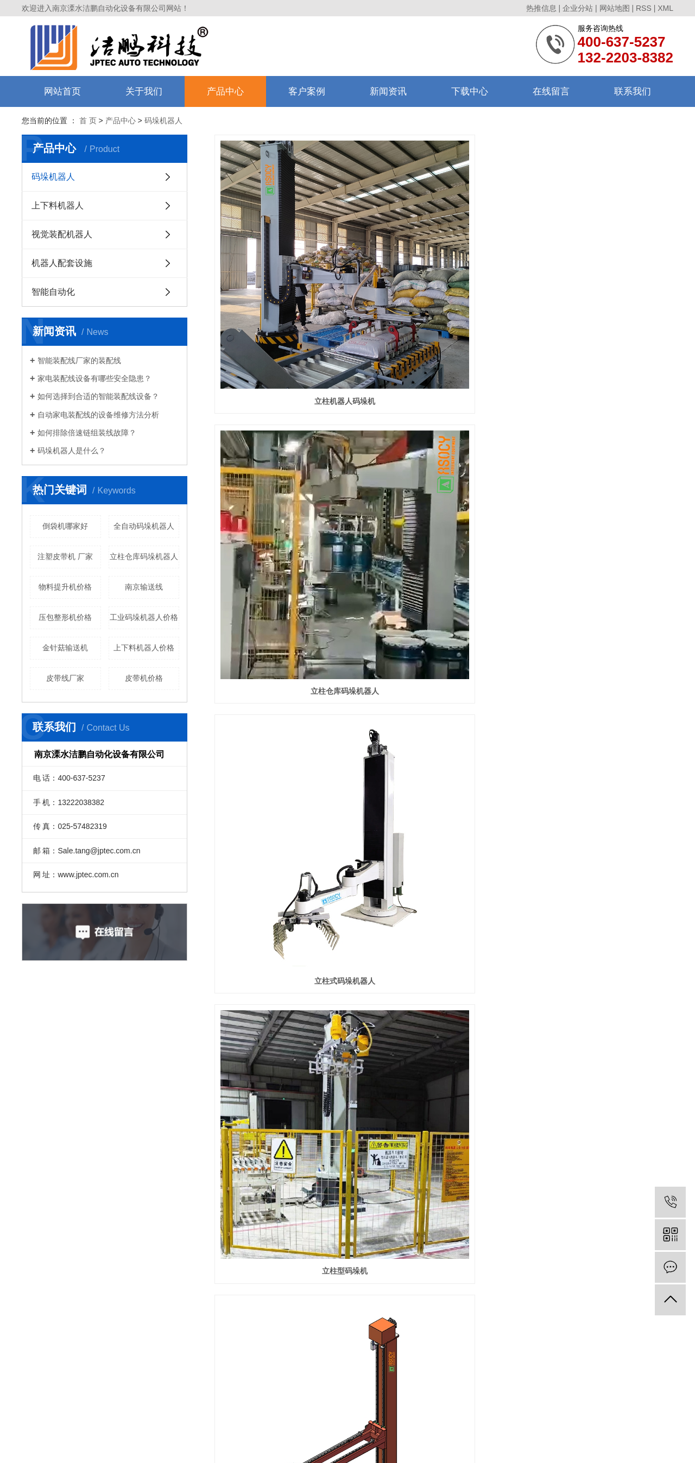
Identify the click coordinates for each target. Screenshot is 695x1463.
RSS (644, 8)
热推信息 (541, 8)
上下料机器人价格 (143, 647)
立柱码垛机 (602, 457)
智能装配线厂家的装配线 (79, 360)
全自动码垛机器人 (143, 526)
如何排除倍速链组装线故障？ (86, 432)
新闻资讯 (388, 91)
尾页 (513, 1191)
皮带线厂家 (65, 678)
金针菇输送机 (65, 647)
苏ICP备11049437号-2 (303, 1432)
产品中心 (225, 91)
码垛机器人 (53, 176)
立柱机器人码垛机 (286, 284)
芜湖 (360, 1445)
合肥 (375, 1445)
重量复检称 (444, 803)
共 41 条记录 (342, 1191)
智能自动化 (53, 291)
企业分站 (578, 8)
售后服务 (36, 1330)
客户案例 (306, 91)
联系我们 (632, 91)
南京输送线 (144, 586)
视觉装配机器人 (61, 234)
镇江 (309, 1445)
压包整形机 (602, 976)
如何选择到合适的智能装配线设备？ (98, 396)
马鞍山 (327, 1445)
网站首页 (62, 91)
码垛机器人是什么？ (71, 450)
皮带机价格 (144, 678)
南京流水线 (434, 1419)
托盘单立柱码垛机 (443, 457)
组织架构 (36, 1287)
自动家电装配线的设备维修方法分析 (98, 414)
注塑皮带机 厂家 (65, 556)
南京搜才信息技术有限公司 (412, 1432)
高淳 (390, 1445)
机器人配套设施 (61, 263)
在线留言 (551, 91)
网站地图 (614, 8)
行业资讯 (234, 1287)
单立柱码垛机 (286, 630)
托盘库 (286, 1149)
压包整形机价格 (65, 617)
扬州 (345, 1445)
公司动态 (234, 1273)
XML (665, 8)
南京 (294, 1445)
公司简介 (36, 1273)
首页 (386, 1191)
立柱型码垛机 (286, 457)
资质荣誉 (36, 1301)
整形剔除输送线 (443, 976)
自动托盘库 (602, 630)
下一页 (479, 1191)
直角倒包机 (286, 976)
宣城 (434, 1445)
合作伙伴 (36, 1316)
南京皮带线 (399, 1419)
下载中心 (469, 91)
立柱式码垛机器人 (601, 284)
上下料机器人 (57, 205)
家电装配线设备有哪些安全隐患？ (94, 378)
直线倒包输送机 (601, 803)
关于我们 (143, 91)
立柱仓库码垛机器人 (144, 556)
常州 (419, 1445)
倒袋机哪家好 (65, 526)
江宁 (405, 1445)
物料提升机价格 (65, 586)
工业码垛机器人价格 (144, 617)
